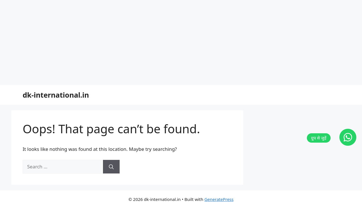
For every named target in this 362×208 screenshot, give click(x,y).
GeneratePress (219, 199)
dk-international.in (56, 95)
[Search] (111, 166)
